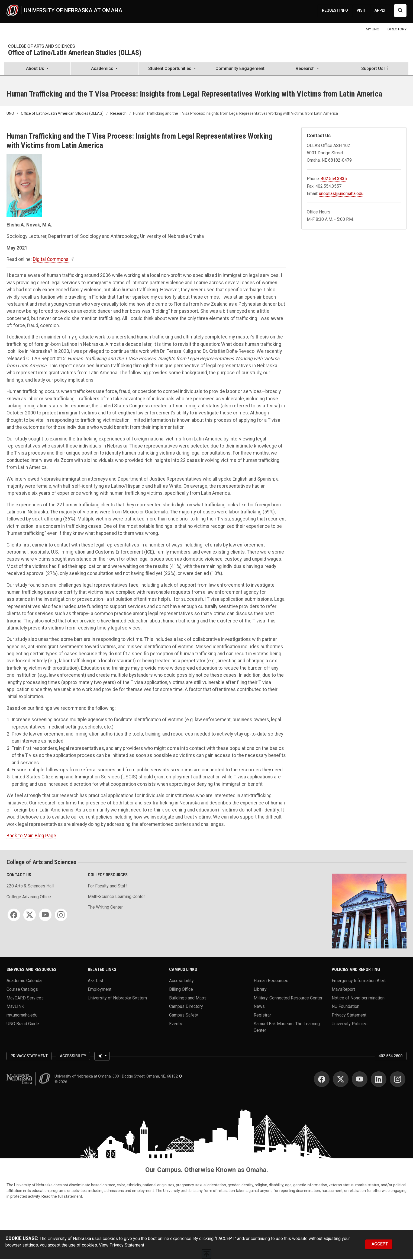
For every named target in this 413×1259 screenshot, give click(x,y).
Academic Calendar (25, 980)
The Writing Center (105, 907)
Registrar (262, 1014)
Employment (99, 989)
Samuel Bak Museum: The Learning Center (287, 1027)
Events (175, 1023)
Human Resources (271, 980)
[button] (37, 69)
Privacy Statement (349, 1014)
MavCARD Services (25, 997)
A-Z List (95, 980)
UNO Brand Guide (23, 1023)
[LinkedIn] (378, 1079)
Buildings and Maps (187, 997)
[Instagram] (61, 915)
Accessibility (181, 980)
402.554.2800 (390, 1056)
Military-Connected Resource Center (288, 997)
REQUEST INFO (335, 10)
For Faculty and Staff (107, 886)
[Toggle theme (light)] (101, 1056)
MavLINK (15, 1006)
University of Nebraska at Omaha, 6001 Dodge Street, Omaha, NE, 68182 (118, 1076)
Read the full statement (61, 1196)
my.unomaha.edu (22, 1014)
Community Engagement (239, 68)
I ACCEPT (378, 1244)
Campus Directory (186, 1006)
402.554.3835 (334, 178)
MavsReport (343, 989)
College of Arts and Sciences (41, 46)
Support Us (372, 68)
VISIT (361, 10)
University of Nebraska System (117, 997)
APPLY (380, 10)
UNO (10, 113)
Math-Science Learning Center (116, 896)
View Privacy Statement (121, 1245)
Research (118, 113)
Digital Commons (51, 259)
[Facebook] (14, 915)
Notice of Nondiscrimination (358, 997)
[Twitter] (29, 915)
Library (260, 989)
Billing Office (181, 989)
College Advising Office (29, 896)
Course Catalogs (22, 989)
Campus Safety (183, 1014)
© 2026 (61, 1082)
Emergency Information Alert (359, 980)
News (259, 1006)
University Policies (349, 1023)
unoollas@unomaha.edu (341, 193)
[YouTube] (45, 915)
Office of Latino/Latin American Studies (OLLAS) (74, 53)
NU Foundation (345, 1006)
